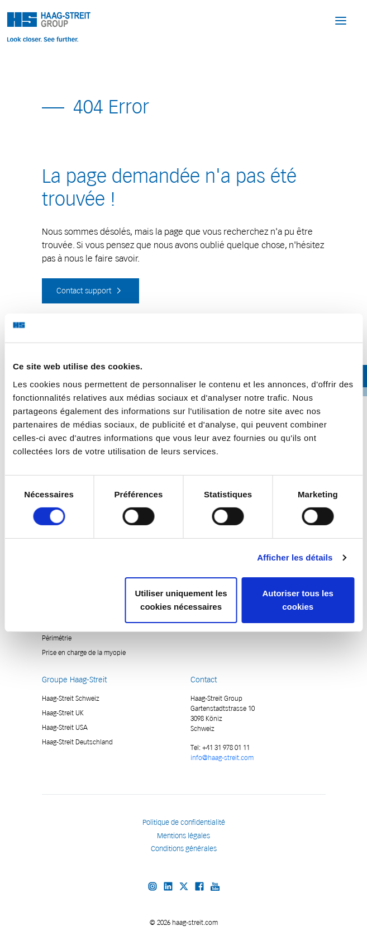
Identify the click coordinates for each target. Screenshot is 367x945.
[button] (340, 20)
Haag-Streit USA (65, 727)
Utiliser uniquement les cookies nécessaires (181, 599)
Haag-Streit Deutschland (77, 742)
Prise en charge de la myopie (84, 652)
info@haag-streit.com (222, 757)
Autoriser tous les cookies (297, 599)
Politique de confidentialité (183, 822)
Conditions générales (184, 848)
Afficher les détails (294, 557)
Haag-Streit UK (63, 713)
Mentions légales (183, 836)
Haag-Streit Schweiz (70, 698)
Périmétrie (57, 638)
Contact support (90, 290)
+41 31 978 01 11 (225, 747)
